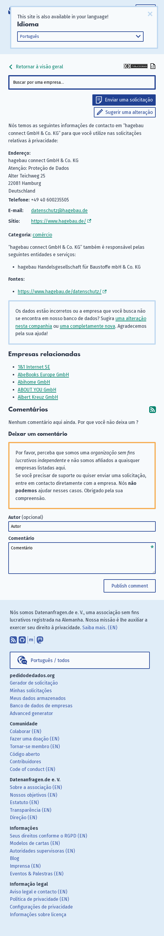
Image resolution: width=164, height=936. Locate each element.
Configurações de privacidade (41, 907)
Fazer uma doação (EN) (34, 739)
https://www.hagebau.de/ (58, 221)
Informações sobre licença (38, 914)
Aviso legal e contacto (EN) (38, 892)
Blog (14, 858)
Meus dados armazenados (38, 698)
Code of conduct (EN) (32, 769)
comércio (42, 235)
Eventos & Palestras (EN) (36, 874)
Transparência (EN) (30, 810)
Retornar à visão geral (35, 67)
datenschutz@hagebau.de (59, 210)
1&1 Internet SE (34, 367)
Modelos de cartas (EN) (35, 843)
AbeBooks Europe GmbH (43, 374)
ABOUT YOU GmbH (37, 390)
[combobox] (82, 82)
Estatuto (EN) (24, 802)
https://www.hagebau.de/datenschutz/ (60, 291)
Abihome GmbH (34, 382)
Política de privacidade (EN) (39, 899)
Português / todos (50, 660)
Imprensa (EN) (25, 866)
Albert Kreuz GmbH (38, 397)
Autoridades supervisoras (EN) (42, 851)
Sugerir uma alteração (129, 112)
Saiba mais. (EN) (99, 627)
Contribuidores (25, 761)
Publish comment (129, 586)
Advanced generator (31, 713)
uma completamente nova (87, 326)
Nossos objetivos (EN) (33, 795)
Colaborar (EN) (25, 731)
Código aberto (25, 754)
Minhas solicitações (31, 690)
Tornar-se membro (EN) (35, 746)
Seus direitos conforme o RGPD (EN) (48, 836)
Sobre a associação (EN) (36, 787)
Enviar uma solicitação (129, 100)
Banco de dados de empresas (41, 706)
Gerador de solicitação (34, 683)
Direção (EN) (23, 817)
